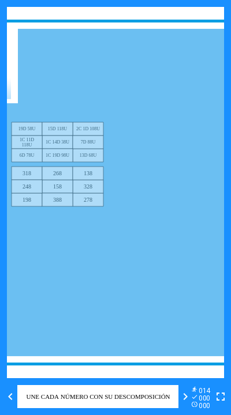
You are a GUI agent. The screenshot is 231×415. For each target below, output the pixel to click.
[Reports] (203, 397)
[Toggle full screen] (221, 396)
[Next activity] (185, 396)
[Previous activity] (10, 396)
